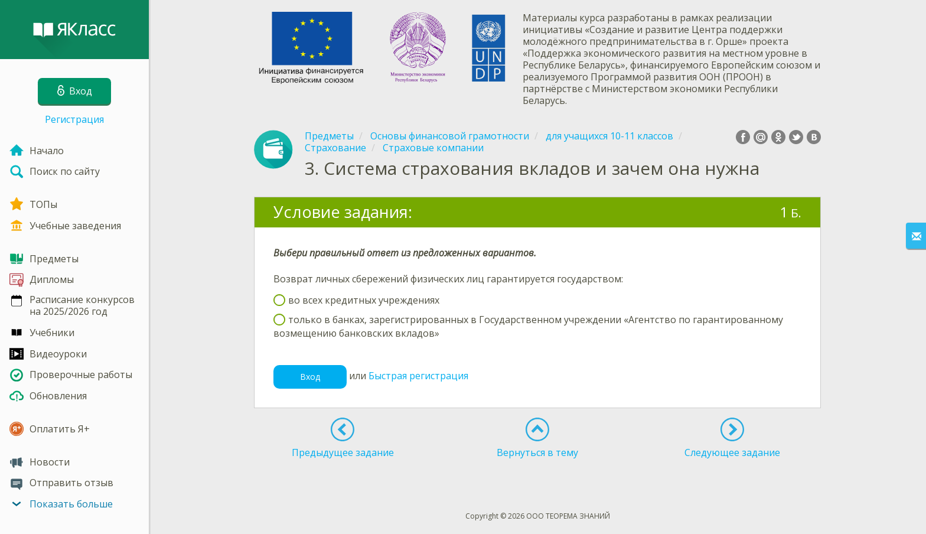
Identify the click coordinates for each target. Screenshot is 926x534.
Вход (310, 376)
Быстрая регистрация (418, 376)
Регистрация (74, 119)
